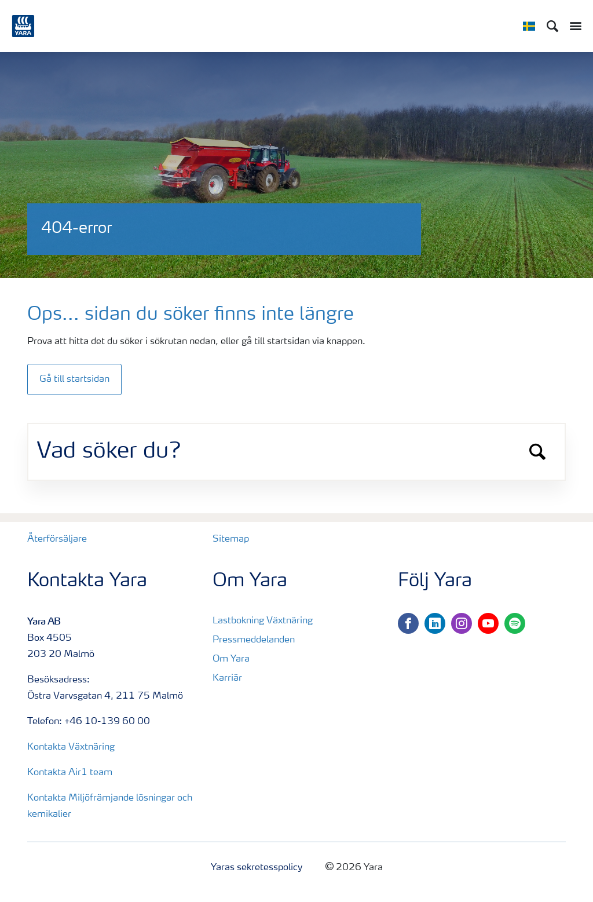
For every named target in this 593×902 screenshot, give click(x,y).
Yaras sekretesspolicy (256, 867)
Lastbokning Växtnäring (263, 621)
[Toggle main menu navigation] (572, 26)
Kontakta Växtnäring (71, 747)
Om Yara (231, 659)
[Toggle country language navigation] (529, 26)
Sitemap (231, 539)
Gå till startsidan (74, 379)
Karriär (227, 678)
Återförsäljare (57, 539)
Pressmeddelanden (254, 640)
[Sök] (552, 26)
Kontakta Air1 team (69, 772)
